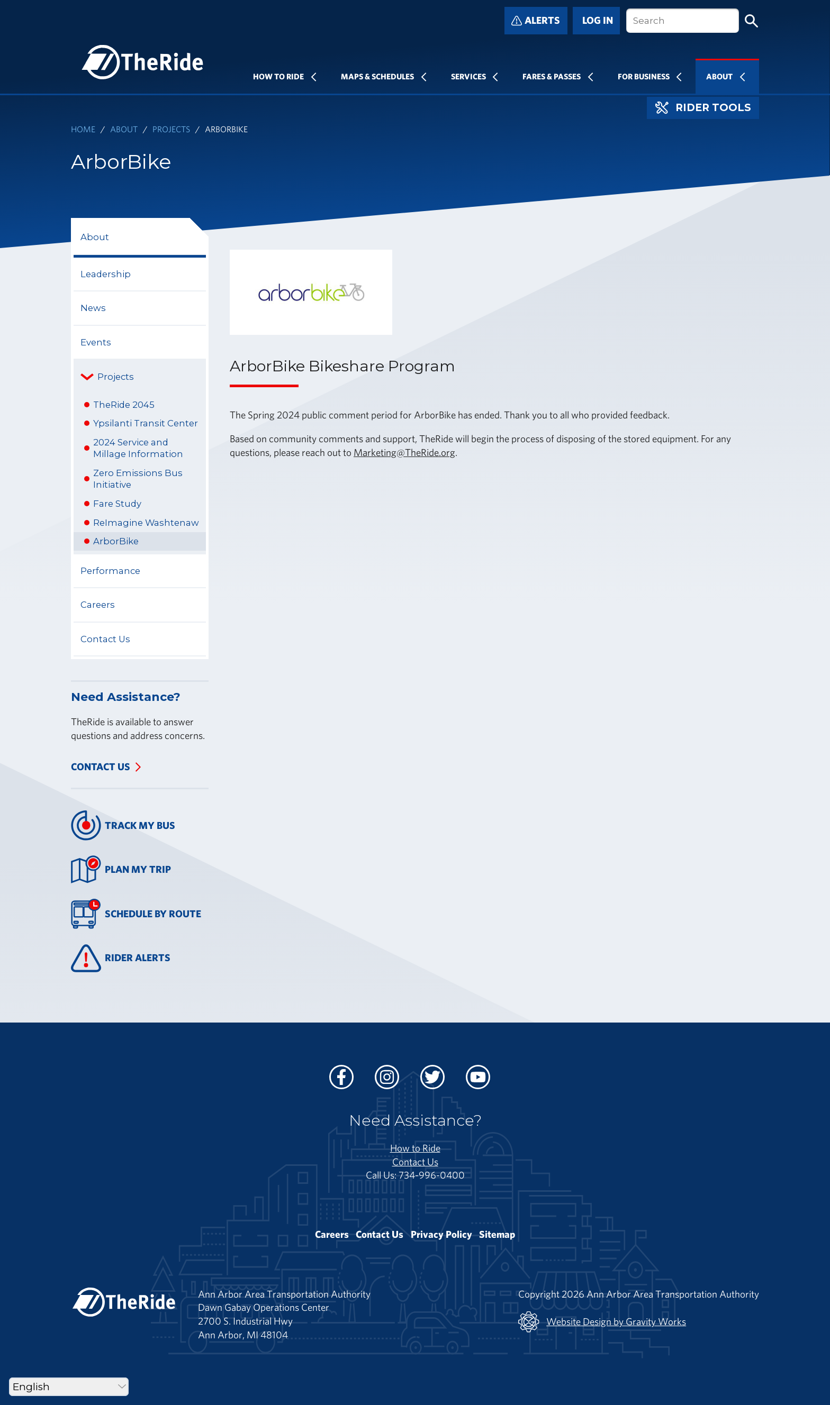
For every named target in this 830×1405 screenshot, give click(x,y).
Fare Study (117, 503)
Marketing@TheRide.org (404, 452)
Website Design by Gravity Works (602, 1322)
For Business (644, 76)
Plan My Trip (121, 869)
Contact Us (105, 639)
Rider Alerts (120, 958)
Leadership (105, 274)
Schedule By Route (136, 914)
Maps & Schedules (377, 76)
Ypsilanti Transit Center (145, 423)
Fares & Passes (551, 76)
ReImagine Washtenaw (146, 522)
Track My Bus (123, 825)
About (719, 76)
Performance (110, 570)
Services (468, 76)
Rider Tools (703, 107)
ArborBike (116, 541)
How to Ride (415, 1148)
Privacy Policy (441, 1234)
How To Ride (278, 76)
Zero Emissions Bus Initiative (138, 479)
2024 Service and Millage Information (138, 448)
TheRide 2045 (124, 404)
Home (83, 129)
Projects (171, 129)
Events (95, 342)
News (93, 308)
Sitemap (497, 1234)
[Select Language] (69, 1386)
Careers (97, 604)
